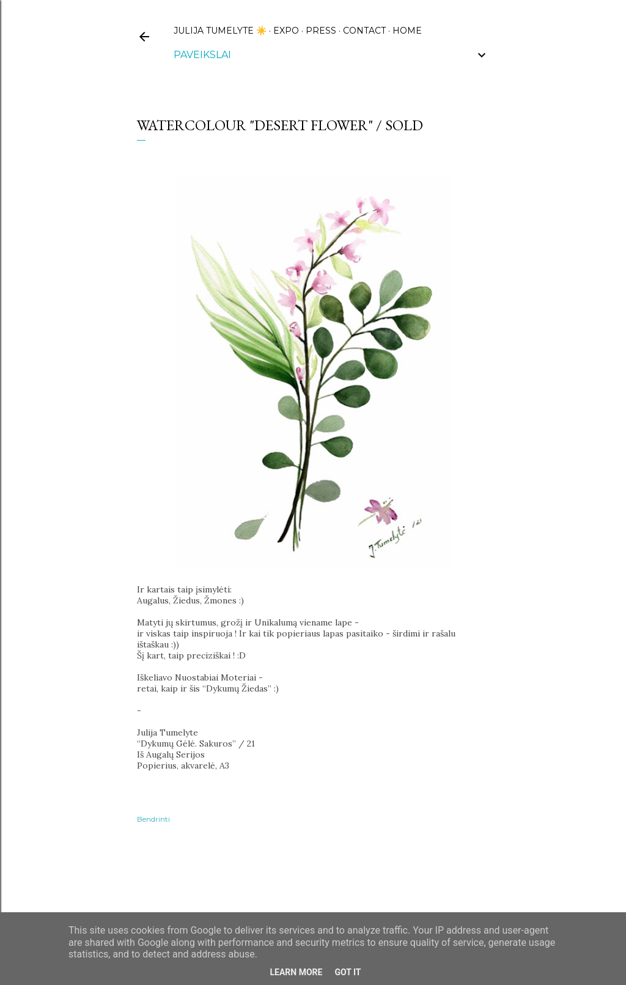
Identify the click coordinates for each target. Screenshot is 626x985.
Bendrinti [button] (153, 819)
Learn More (296, 972)
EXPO (286, 30)
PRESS (321, 30)
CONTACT (364, 30)
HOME (407, 30)
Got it (347, 972)
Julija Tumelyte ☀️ (220, 30)
